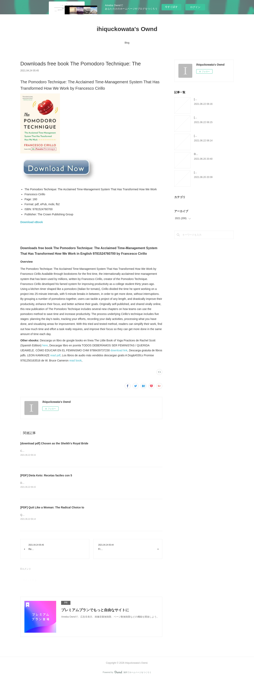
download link (119, 350)
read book (75, 360)
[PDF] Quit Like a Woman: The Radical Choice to (52, 508)
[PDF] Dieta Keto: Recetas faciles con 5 (46, 475)
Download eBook (31, 222)
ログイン (195, 7)
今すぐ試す (171, 6)
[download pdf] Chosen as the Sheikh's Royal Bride (54, 443)
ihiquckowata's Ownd (127, 29)
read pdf (55, 355)
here (45, 345)
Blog (127, 42)
